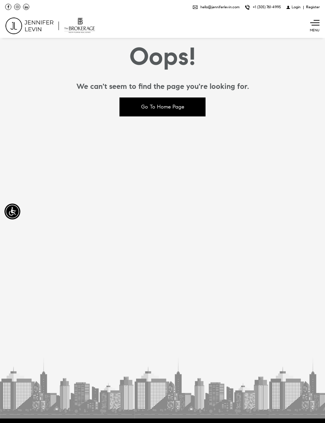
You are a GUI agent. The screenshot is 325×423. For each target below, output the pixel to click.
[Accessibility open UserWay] (12, 211)
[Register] (313, 6)
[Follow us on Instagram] (17, 7)
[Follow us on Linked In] (26, 7)
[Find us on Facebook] (8, 7)
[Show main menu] (314, 26)
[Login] (293, 6)
